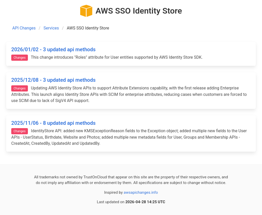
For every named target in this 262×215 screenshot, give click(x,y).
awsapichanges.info (141, 192)
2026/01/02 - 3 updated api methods (53, 49)
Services (51, 28)
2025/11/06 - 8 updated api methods (53, 123)
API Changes (24, 28)
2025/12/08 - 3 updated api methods (53, 80)
